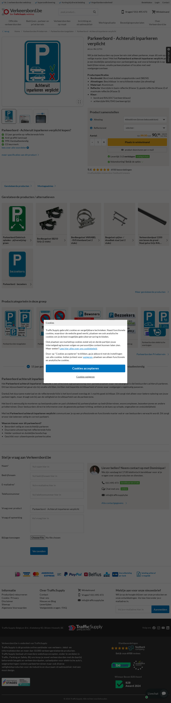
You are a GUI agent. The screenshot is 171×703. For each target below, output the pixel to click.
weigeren (88, 357)
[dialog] (85, 351)
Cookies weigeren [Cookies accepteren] (85, 376)
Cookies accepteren (85, 368)
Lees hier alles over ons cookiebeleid (78, 348)
